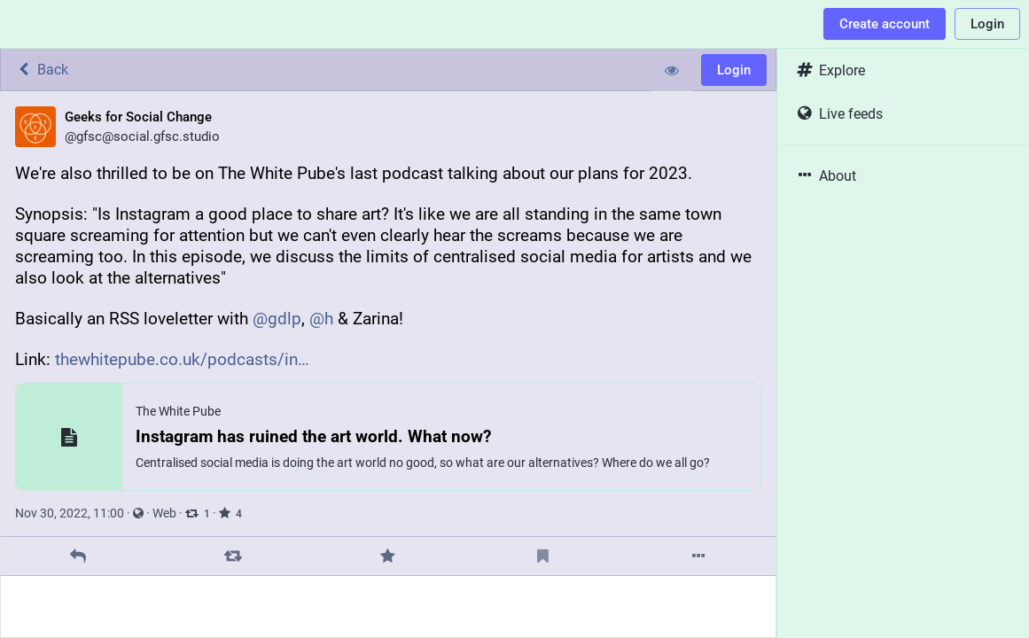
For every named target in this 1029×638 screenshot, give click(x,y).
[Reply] (78, 556)
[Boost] (233, 556)
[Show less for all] (671, 70)
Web (164, 513)
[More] (698, 556)
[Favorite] (388, 556)
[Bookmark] (543, 556)
